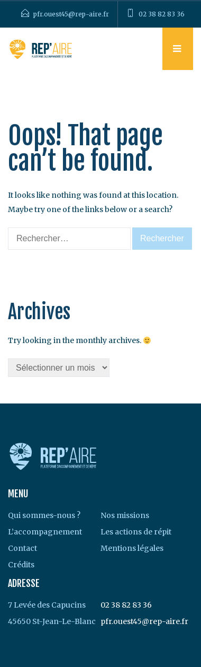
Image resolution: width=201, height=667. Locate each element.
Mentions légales (131, 548)
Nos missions (124, 515)
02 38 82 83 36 (162, 14)
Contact (22, 548)
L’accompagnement (45, 532)
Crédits (21, 564)
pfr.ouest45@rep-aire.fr (71, 14)
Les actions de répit (135, 532)
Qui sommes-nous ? (44, 515)
